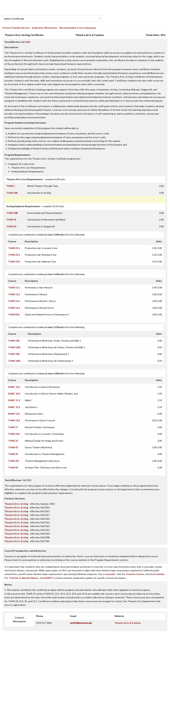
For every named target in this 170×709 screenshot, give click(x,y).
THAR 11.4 (14, 307)
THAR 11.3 (14, 301)
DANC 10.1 (14, 386)
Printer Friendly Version (16, 27)
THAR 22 (13, 440)
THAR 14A (14, 354)
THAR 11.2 (14, 294)
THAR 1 (10, 185)
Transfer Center (135, 574)
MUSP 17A (14, 413)
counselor (110, 574)
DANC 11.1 (14, 400)
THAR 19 (11, 219)
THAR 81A (14, 314)
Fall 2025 (25, 42)
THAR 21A (14, 433)
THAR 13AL (14, 347)
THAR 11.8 (14, 420)
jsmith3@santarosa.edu (81, 622)
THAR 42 (13, 447)
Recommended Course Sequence (77, 27)
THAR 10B (12, 212)
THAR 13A (14, 340)
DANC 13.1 (14, 407)
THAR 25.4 (14, 261)
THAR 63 (13, 467)
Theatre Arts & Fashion (128, 622)
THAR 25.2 (14, 254)
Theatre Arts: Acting (16, 503)
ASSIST (48, 577)
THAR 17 (13, 427)
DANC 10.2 (14, 393)
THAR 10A (12, 192)
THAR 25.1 (14, 248)
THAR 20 (11, 226)
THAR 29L (13, 460)
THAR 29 (13, 454)
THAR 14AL (14, 360)
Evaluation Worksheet (44, 27)
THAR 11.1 (14, 287)
